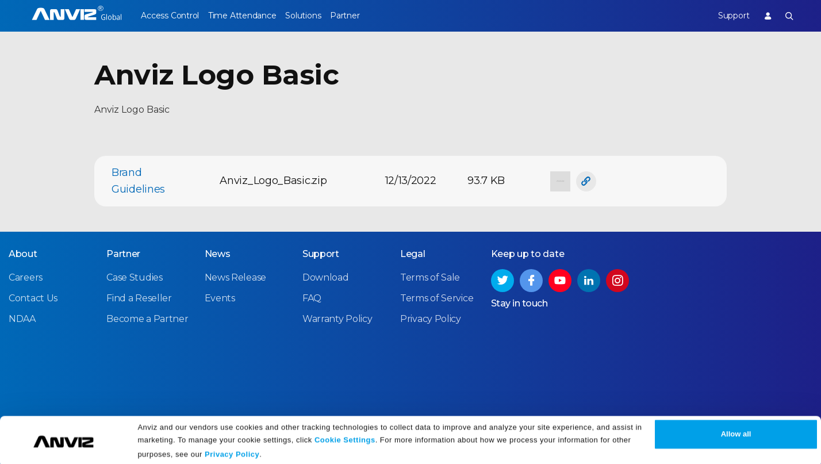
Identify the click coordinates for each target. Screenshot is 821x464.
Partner (368, 15)
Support (725, 15)
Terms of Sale (430, 276)
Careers (26, 276)
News (218, 253)
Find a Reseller (139, 297)
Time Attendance (250, 15)
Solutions (318, 15)
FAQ (311, 297)
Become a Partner (147, 318)
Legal (412, 253)
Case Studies (134, 276)
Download (325, 276)
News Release (235, 276)
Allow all (736, 431)
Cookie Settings (344, 436)
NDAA (22, 318)
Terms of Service (436, 297)
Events (220, 297)
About (23, 253)
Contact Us (33, 297)
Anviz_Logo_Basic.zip (273, 180)
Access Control (169, 15)
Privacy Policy (232, 451)
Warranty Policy (337, 318)
